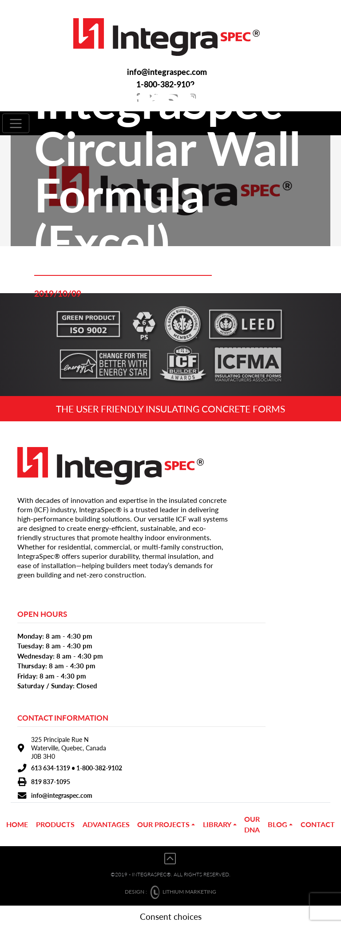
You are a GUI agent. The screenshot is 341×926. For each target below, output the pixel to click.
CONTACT (318, 823)
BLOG (277, 823)
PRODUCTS (55, 823)
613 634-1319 (50, 766)
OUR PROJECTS (163, 823)
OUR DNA (252, 822)
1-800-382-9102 (99, 766)
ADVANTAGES (106, 823)
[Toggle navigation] (15, 122)
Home (17, 823)
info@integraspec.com (166, 71)
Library (217, 823)
